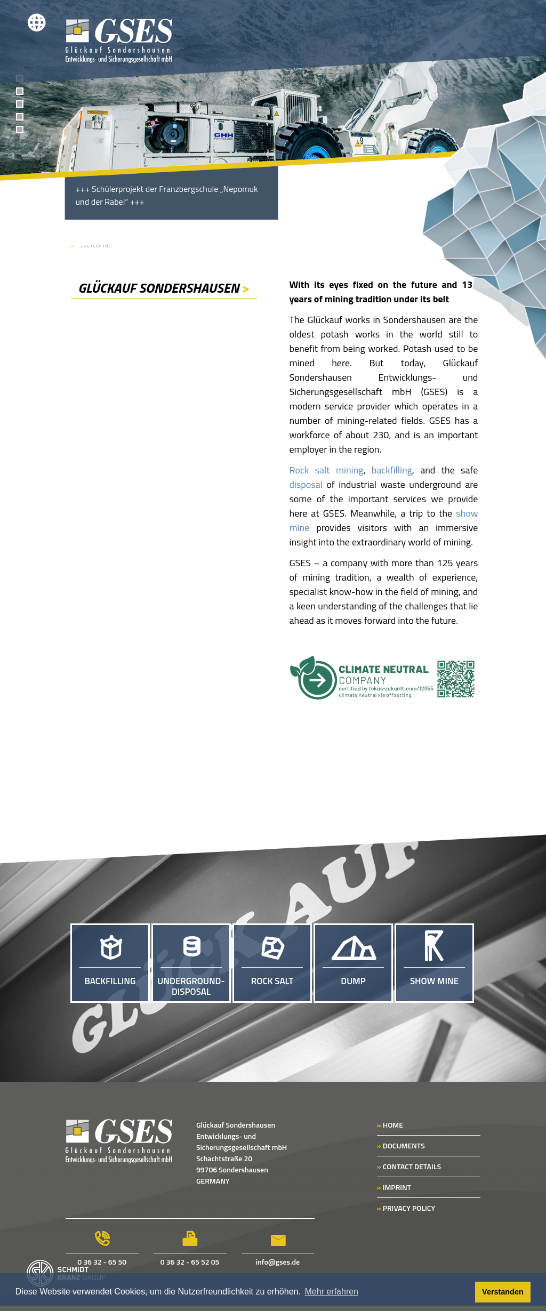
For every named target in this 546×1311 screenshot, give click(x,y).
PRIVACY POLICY (406, 1207)
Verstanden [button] (503, 1292)
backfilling (392, 470)
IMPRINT (394, 1187)
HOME (390, 1124)
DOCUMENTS (401, 1145)
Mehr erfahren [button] (332, 1291)
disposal (305, 484)
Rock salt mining (326, 470)
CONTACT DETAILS (409, 1166)
